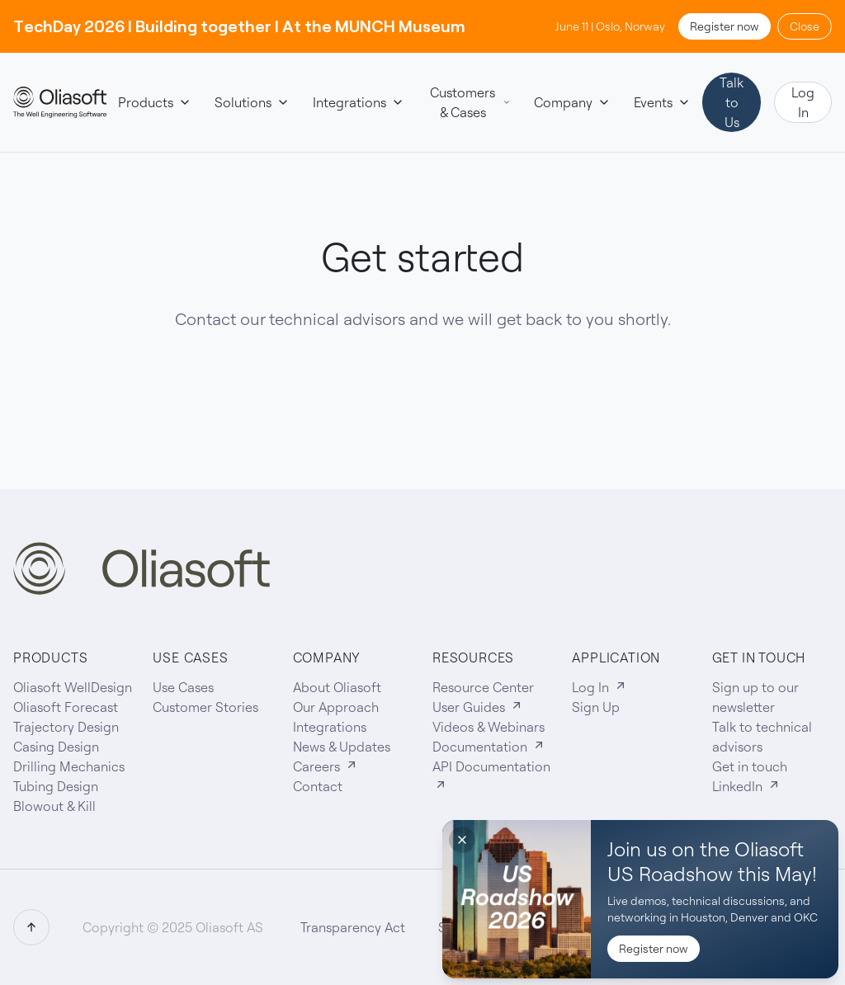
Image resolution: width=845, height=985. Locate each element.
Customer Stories (205, 707)
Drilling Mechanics (69, 766)
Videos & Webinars (488, 727)
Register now (724, 26)
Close (804, 26)
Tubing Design (55, 786)
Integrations (358, 102)
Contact (317, 786)
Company (572, 102)
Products (154, 102)
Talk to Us (732, 102)
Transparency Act (352, 927)
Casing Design (56, 746)
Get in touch (749, 766)
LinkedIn (746, 786)
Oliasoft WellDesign (72, 687)
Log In (802, 102)
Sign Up (596, 707)
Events (662, 102)
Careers (325, 766)
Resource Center (483, 687)
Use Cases (183, 687)
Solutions (252, 102)
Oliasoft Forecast (65, 707)
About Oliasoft (337, 687)
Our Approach (336, 707)
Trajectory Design (66, 727)
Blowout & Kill (54, 806)
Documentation (488, 746)
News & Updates (341, 746)
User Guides (477, 707)
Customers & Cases (470, 102)
